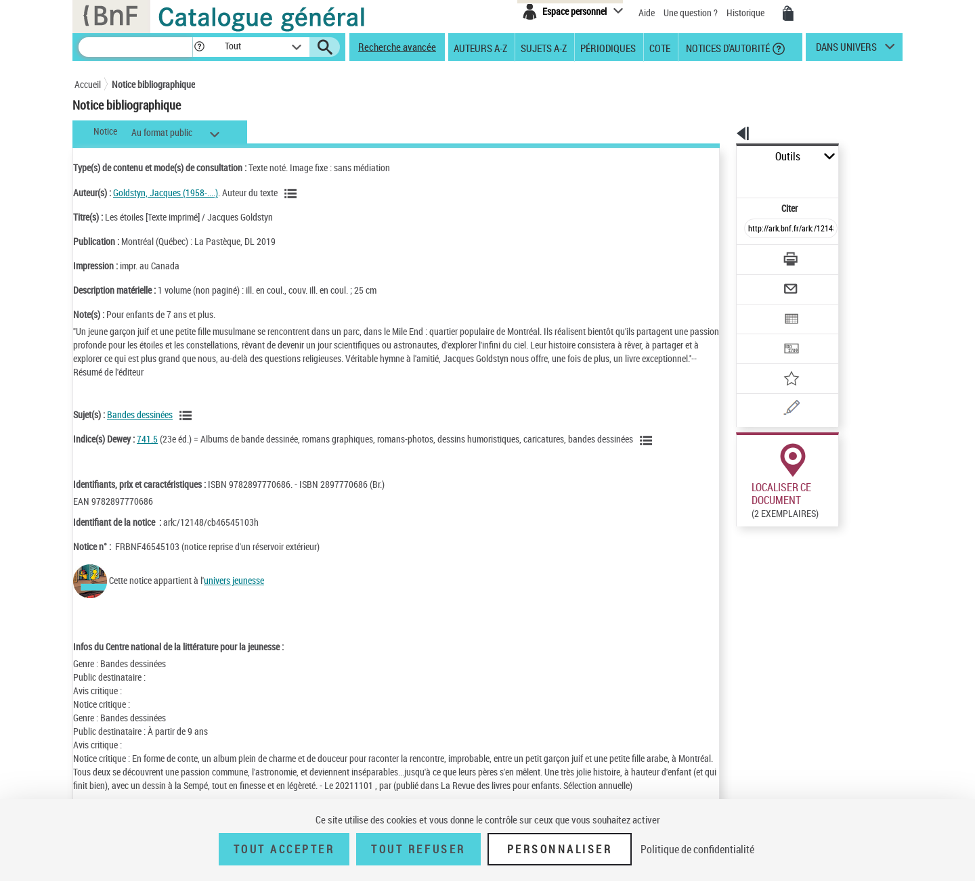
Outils (721, 157)
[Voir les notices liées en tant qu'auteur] (292, 193)
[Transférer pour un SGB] (758, 308)
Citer (731, 178)
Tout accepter (284, 849)
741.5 (147, 438)
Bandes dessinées (140, 414)
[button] (199, 47)
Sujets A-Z (544, 47)
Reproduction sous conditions (840, 531)
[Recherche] (135, 47)
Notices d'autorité (727, 47)
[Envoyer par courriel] (752, 256)
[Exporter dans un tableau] (762, 282)
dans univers (846, 50)
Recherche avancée (397, 46)
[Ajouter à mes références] (761, 335)
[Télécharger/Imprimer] (755, 229)
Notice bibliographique (153, 84)
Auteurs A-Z (480, 47)
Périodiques (608, 47)
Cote (659, 47)
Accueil (87, 84)
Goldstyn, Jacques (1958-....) (165, 192)
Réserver (747, 618)
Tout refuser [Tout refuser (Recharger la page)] (418, 849)
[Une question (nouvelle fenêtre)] (779, 361)
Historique (746, 12)
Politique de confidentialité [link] (697, 849)
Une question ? (691, 12)
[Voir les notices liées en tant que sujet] (187, 415)
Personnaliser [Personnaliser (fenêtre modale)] (560, 849)
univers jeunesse (234, 580)
